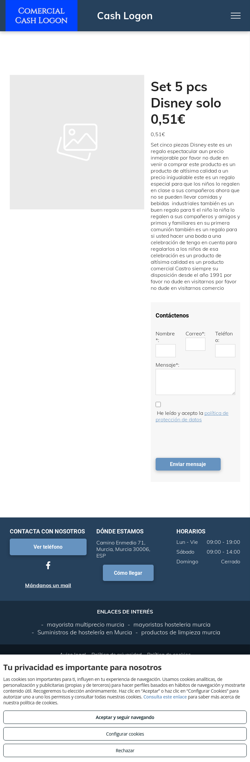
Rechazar (125, 750)
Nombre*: (165, 336)
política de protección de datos (192, 416)
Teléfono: (224, 336)
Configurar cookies (125, 734)
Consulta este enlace (165, 697)
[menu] (235, 15)
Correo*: (195, 333)
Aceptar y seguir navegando (125, 717)
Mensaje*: (167, 364)
